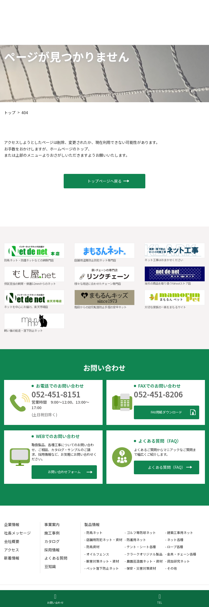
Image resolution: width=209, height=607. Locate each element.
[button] (104, 181)
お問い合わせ (55, 599)
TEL (159, 599)
